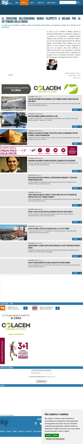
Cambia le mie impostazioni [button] (55, 439)
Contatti (2, 431)
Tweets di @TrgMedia (7, 415)
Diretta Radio (51, 3)
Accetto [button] (48, 435)
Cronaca (40, 260)
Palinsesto (21, 431)
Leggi (78, 110)
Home (17, 2)
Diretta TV (41, 3)
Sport (39, 97)
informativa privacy (50, 376)
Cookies (15, 431)
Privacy (9, 431)
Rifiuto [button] (55, 435)
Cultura (40, 226)
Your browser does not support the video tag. (16, 289)
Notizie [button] (24, 3)
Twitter (10, 75)
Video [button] (32, 3)
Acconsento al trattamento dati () (42, 376)
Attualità (40, 114)
